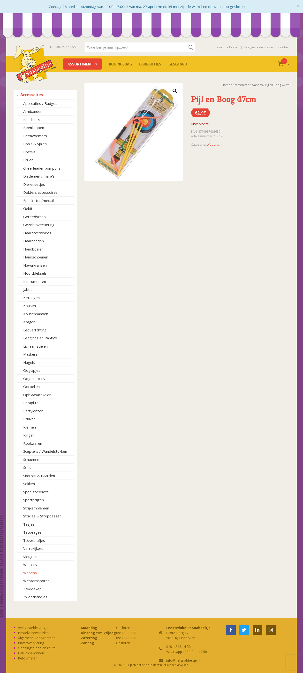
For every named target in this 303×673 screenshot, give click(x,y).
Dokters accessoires (40, 192)
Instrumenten (34, 281)
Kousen (29, 305)
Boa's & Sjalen (35, 143)
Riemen (29, 427)
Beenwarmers (35, 135)
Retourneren (28, 658)
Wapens (30, 572)
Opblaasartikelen (37, 394)
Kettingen (31, 297)
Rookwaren (32, 443)
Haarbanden (33, 240)
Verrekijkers (33, 548)
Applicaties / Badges (40, 103)
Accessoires (31, 94)
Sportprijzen (33, 499)
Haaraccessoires (37, 232)
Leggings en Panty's (40, 338)
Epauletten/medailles (41, 200)
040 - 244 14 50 (63, 47)
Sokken (29, 483)
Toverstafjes (34, 540)
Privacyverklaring (31, 643)
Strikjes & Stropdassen (42, 516)
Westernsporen (36, 580)
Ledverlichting (34, 330)
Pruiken (29, 418)
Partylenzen (33, 410)
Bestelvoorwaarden (33, 632)
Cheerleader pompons (42, 168)
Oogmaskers (34, 378)
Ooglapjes (31, 370)
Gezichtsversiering (38, 224)
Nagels (29, 362)
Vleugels (30, 556)
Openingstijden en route (37, 648)
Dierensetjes (34, 184)
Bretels (29, 152)
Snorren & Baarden (39, 475)
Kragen (29, 321)
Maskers (30, 354)
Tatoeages (32, 532)
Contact (283, 47)
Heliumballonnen (227, 47)
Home (226, 85)
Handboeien (33, 249)
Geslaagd (177, 64)
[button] (174, 90)
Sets (27, 467)
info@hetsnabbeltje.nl (183, 660)
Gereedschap (34, 216)
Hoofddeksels (35, 273)
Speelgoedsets (36, 491)
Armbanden (32, 111)
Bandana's (31, 119)
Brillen (28, 160)
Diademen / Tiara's (39, 176)
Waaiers (30, 564)
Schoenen (31, 459)
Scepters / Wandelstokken (45, 451)
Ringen (29, 435)
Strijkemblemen (36, 508)
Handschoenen (35, 257)
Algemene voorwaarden (36, 638)
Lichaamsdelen (35, 346)
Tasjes (29, 524)
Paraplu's (30, 402)
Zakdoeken (32, 589)
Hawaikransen (35, 265)
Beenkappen (33, 127)
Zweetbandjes (35, 596)
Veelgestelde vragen (259, 47)
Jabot (27, 289)
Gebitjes (30, 208)
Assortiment (80, 64)
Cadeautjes (150, 64)
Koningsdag (120, 64)
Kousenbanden (35, 313)
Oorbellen (31, 386)
